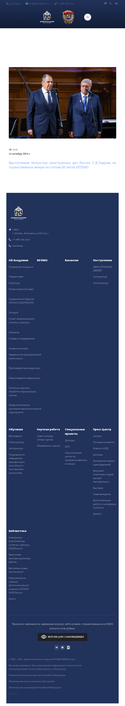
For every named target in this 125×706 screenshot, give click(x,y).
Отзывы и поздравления (22, 338)
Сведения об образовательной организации (25, 356)
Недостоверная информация (24, 378)
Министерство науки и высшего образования (32, 681)
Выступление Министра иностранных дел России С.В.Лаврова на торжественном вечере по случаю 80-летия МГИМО (62, 164)
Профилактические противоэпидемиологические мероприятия (25, 408)
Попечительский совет (21, 289)
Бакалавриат (15, 436)
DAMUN (97, 514)
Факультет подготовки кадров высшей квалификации (103, 476)
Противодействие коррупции (25, 368)
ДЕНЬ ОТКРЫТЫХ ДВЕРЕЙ (102, 268)
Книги (12, 598)
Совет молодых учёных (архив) (45, 437)
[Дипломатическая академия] (47, 17)
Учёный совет (16, 276)
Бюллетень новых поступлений (18, 570)
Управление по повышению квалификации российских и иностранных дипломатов (17, 464)
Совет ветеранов (102, 494)
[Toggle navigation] (87, 17)
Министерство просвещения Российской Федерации (35, 687)
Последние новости (104, 442)
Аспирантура (100, 276)
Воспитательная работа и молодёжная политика (104, 504)
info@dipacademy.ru (37, 3)
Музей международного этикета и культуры (22, 320)
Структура (14, 283)
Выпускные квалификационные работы (19, 558)
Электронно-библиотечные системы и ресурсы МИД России (19, 543)
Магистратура (100, 283)
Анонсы (97, 436)
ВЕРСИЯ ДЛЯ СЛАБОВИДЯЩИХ (62, 637)
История (13, 312)
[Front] (18, 212)
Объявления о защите (48, 445)
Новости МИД (100, 448)
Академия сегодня (18, 348)
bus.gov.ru (14, 693)
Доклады (69, 440)
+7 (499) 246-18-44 (64, 3)
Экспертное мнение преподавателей (104, 462)
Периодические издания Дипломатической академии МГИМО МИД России (19, 585)
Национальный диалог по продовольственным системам (76, 458)
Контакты (13, 3)
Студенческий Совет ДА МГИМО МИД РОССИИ (21, 300)
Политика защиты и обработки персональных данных (22, 391)
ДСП (67, 446)
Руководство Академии (21, 267)
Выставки (98, 488)
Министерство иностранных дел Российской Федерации (37, 675)
